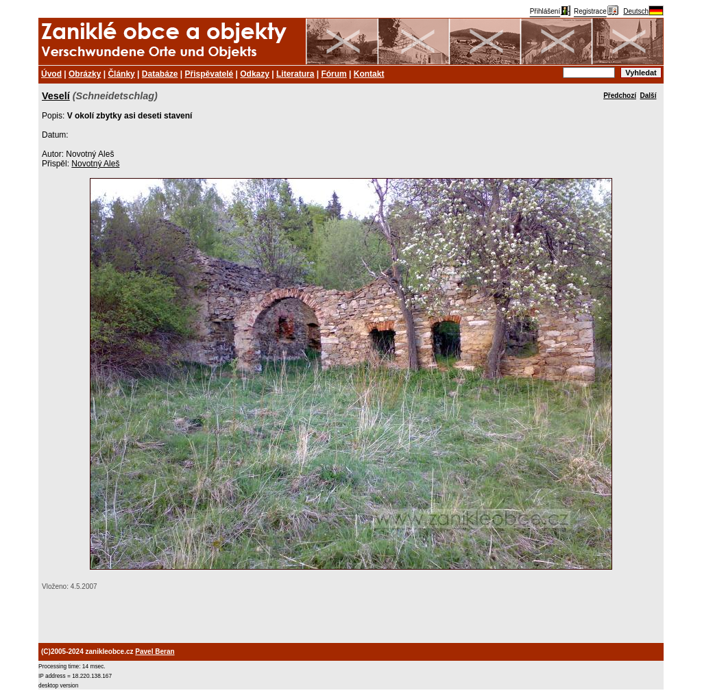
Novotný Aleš (95, 163)
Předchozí (619, 95)
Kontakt (369, 74)
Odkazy (254, 74)
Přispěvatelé (209, 74)
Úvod (51, 74)
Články (121, 74)
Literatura (295, 74)
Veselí (56, 95)
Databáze (160, 74)
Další (648, 95)
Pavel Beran (154, 651)
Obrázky (85, 74)
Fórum (333, 74)
